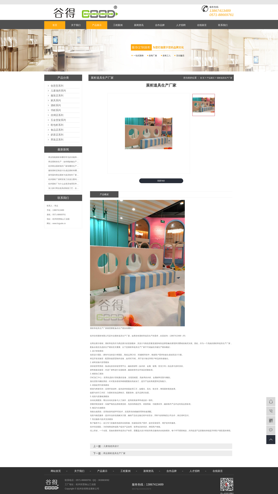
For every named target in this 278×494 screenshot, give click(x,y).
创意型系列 (57, 85)
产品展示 (97, 25)
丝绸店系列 (57, 115)
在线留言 (202, 25)
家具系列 (56, 100)
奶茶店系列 (57, 134)
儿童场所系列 (58, 90)
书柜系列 (56, 110)
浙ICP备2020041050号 (141, 489)
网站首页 (56, 471)
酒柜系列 (56, 105)
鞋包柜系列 (57, 125)
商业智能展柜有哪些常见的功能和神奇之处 (64, 157)
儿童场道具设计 (111, 446)
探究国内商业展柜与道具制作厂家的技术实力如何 (64, 175)
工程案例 (118, 25)
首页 (54, 25)
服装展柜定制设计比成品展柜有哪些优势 (64, 170)
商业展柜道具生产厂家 (114, 453)
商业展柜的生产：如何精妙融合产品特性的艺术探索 (64, 162)
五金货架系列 (58, 120)
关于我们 (76, 25)
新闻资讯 (139, 25)
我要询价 (161, 181)
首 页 (202, 78)
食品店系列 (57, 129)
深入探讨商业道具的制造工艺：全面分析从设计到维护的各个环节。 (64, 188)
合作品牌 (160, 25)
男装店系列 (57, 139)
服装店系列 (57, 95)
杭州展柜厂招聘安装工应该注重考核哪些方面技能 (64, 179)
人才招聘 (181, 25)
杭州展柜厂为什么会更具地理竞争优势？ (64, 184)
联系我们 (223, 25)
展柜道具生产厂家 (224, 78)
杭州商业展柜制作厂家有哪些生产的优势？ (64, 166)
